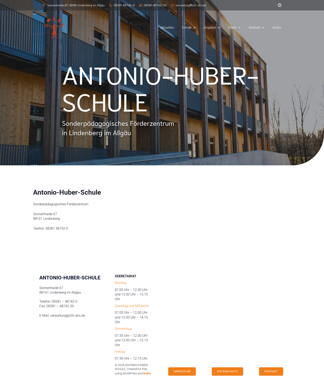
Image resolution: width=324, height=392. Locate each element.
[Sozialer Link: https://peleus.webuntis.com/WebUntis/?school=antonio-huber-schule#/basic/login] (278, 5)
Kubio (147, 374)
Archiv (277, 28)
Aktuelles (167, 28)
